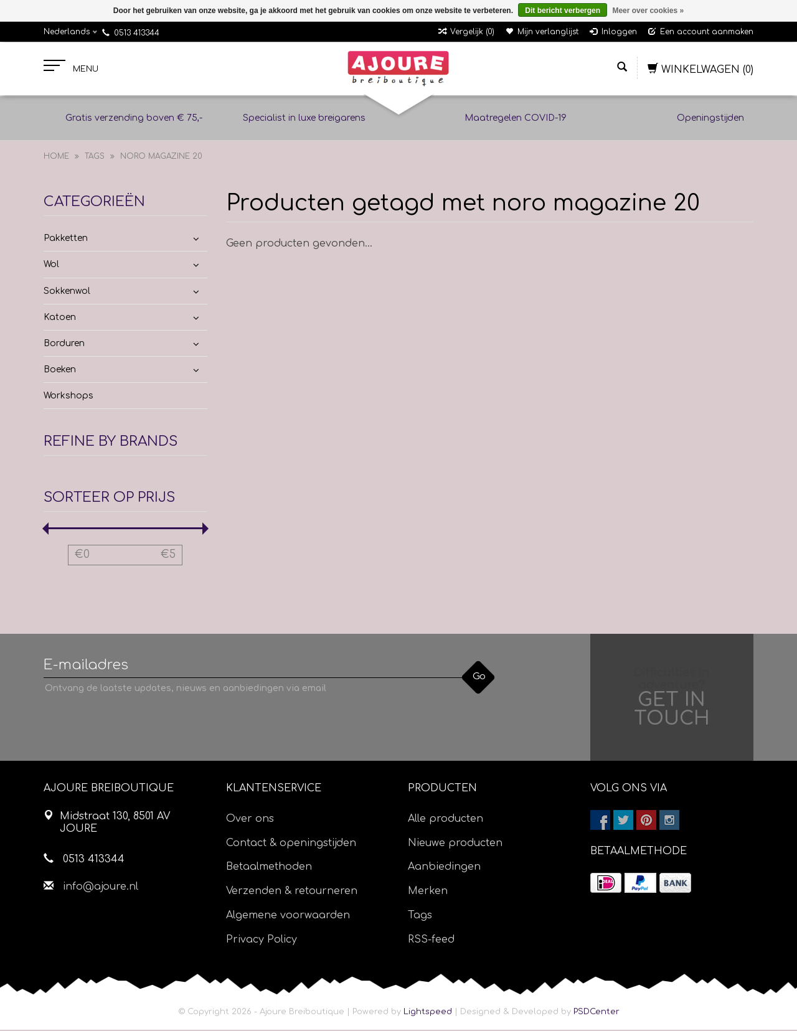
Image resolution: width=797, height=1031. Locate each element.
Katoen (60, 318)
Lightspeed (427, 1013)
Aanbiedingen (444, 868)
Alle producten (445, 820)
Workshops (68, 397)
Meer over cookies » (648, 10)
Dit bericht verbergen (562, 10)
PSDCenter (596, 1013)
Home (56, 157)
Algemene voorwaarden (288, 916)
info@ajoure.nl (100, 887)
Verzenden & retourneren (291, 892)
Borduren (64, 344)
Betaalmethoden (269, 868)
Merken (428, 892)
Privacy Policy (261, 940)
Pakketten (66, 239)
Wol (51, 266)
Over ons (250, 820)
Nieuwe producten (455, 844)
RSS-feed (431, 940)
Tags (95, 157)
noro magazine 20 (161, 157)
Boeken (60, 370)
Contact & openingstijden (291, 844)
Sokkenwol (67, 292)
